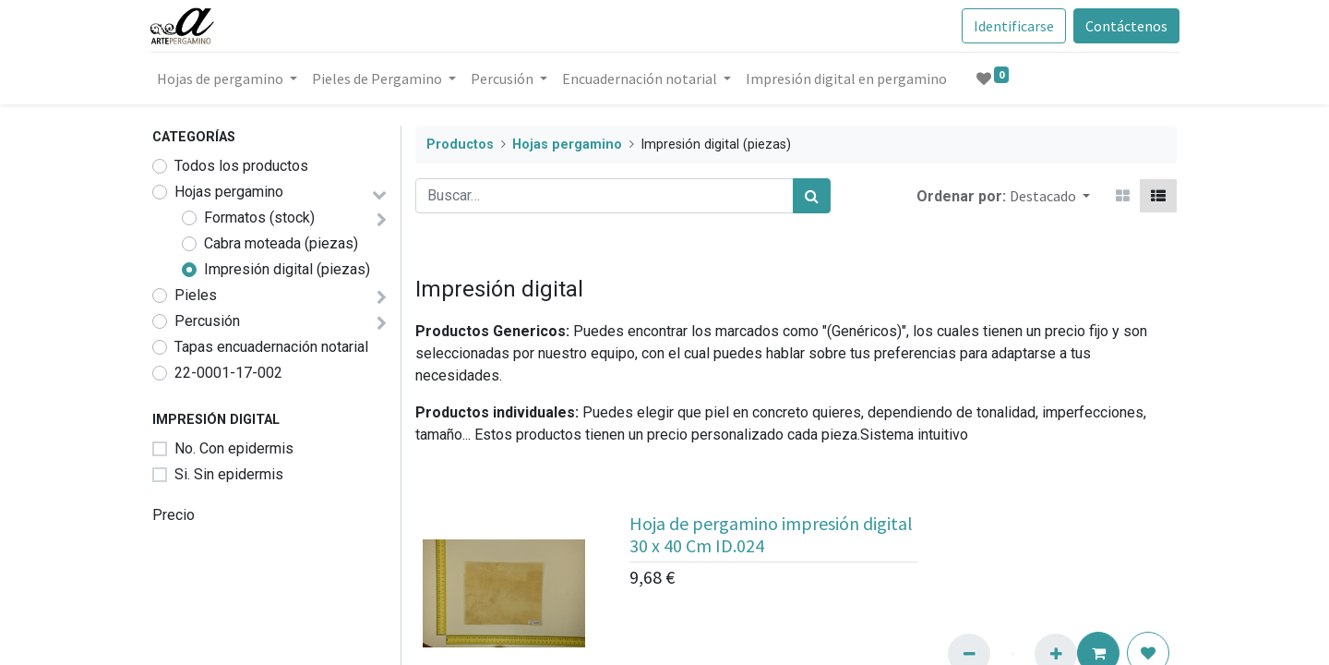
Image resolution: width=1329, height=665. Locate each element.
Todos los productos (241, 166)
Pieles (195, 295)
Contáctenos (1124, 26)
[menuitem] (849, 78)
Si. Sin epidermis (228, 474)
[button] (1050, 195)
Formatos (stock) (259, 217)
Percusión (207, 321)
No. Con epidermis (233, 448)
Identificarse (1011, 26)
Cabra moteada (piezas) (281, 243)
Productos (460, 144)
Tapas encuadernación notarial (271, 347)
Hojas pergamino (228, 191)
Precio (173, 515)
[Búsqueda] (812, 195)
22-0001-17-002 (228, 372)
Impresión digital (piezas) (287, 269)
